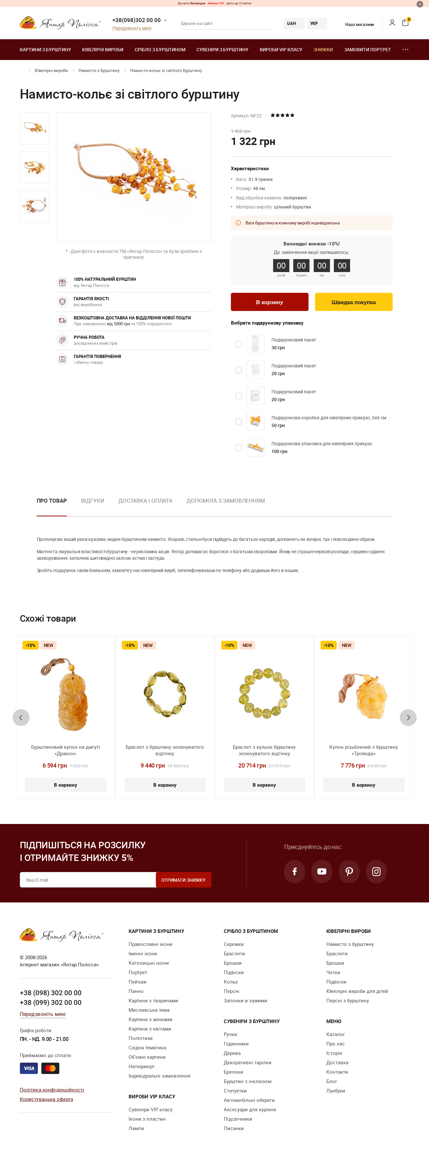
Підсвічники (238, 1118)
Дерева (232, 1053)
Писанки (234, 1128)
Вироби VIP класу (281, 49)
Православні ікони (150, 944)
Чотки (333, 972)
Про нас (335, 1043)
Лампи (136, 1128)
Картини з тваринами (153, 1000)
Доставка (337, 1062)
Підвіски (234, 972)
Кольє (231, 981)
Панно (136, 991)
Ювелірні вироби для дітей (357, 991)
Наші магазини (355, 24)
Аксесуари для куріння (250, 1109)
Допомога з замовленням (226, 500)
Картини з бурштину (45, 49)
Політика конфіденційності (52, 1089)
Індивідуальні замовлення (159, 1075)
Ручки (230, 1034)
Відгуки (92, 500)
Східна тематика (147, 1047)
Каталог (335, 1034)
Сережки (234, 944)
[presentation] (21, 717)
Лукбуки (335, 1090)
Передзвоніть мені (131, 28)
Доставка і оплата (145, 500)
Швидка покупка (354, 302)
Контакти (337, 1071)
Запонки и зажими (245, 1000)
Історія (334, 1053)
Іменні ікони (143, 953)
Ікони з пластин (147, 1118)
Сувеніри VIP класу (150, 1109)
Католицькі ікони (149, 963)
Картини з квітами (150, 1028)
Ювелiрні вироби (102, 49)
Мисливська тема (149, 1010)
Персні (231, 991)
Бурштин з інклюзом (247, 1081)
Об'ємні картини (147, 1057)
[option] (35, 128)
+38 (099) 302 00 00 (51, 1002)
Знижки (323, 49)
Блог (331, 1081)
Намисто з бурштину (99, 70)
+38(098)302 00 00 (136, 20)
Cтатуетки (235, 1090)
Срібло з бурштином (160, 49)
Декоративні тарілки (247, 1062)
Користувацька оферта (46, 1099)
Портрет (138, 972)
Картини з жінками (150, 1019)
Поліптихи (141, 1038)
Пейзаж (137, 981)
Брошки (233, 963)
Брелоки (233, 1071)
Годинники (236, 1043)
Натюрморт (142, 1066)
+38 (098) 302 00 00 (51, 992)
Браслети (234, 953)
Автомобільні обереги (249, 1100)
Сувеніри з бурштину (222, 49)
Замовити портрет (367, 49)
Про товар (52, 500)
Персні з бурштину (347, 1000)
